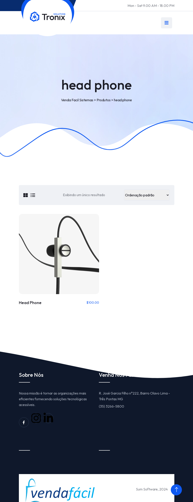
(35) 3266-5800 (111, 400)
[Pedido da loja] (147, 195)
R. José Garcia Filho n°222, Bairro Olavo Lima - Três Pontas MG (134, 390)
